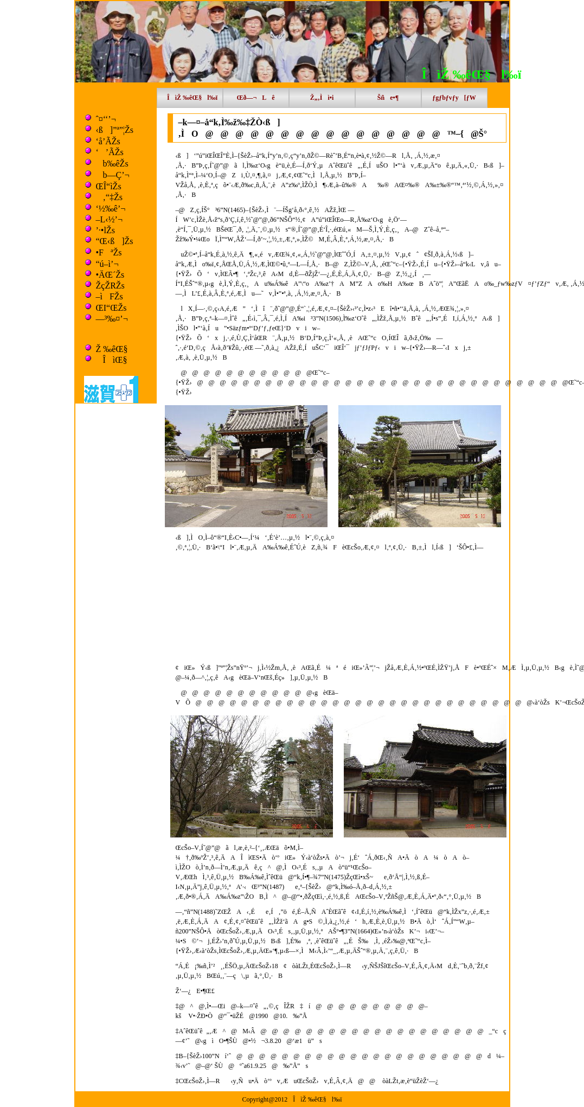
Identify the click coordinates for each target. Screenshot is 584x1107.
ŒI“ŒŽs (111, 307)
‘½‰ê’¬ (111, 208)
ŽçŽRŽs (110, 285)
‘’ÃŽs (110, 152)
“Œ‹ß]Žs (114, 241)
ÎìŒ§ (111, 359)
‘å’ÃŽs (108, 141)
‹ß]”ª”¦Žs (114, 130)
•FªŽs (109, 252)
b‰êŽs (112, 163)
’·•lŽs (105, 230)
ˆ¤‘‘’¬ (106, 119)
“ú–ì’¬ (107, 263)
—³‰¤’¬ (112, 318)
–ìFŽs (109, 296)
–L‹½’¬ (109, 219)
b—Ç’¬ (113, 175)
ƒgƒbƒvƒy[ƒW (454, 97)
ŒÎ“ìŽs (108, 186)
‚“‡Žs (109, 197)
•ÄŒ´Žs (110, 274)
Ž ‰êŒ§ (112, 349)
